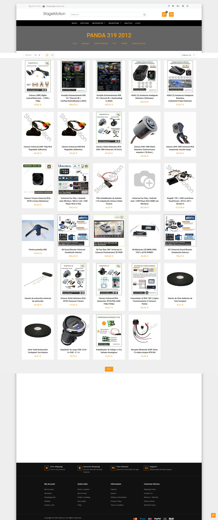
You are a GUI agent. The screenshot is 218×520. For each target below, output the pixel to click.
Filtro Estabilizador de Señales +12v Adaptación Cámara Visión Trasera (109, 201)
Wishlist (47, 501)
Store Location (83, 489)
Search (113, 493)
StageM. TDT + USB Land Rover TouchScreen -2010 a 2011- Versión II (180, 201)
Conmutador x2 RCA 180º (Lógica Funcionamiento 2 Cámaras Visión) (145, 301)
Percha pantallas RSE (38, 249)
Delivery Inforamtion (119, 497)
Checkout (48, 493)
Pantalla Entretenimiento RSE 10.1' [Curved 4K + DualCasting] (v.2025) (109, 98)
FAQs (80, 505)
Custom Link (49, 505)
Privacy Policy (116, 501)
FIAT (115, 43)
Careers (114, 489)
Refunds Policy (150, 505)
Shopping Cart (50, 497)
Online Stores (149, 501)
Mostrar (28, 55)
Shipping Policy (150, 489)
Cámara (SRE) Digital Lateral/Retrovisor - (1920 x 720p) (37, 98)
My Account (49, 489)
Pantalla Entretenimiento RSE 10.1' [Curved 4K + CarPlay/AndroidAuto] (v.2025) (73, 98)
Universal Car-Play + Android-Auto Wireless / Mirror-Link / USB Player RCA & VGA (73, 201)
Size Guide (82, 501)
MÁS (109, 369)
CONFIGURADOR (101, 43)
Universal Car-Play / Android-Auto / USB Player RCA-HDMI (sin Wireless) (145, 201)
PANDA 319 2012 (138, 43)
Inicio (75, 43)
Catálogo (85, 43)
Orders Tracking (84, 497)
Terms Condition (117, 505)
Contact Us (148, 493)
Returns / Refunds (151, 497)
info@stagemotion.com (55, 6)
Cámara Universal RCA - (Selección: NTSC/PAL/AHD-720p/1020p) (109, 301)
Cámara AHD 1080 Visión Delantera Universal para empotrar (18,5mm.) (144, 149)
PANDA (124, 43)
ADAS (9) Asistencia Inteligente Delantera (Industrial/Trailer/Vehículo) (180, 98)
